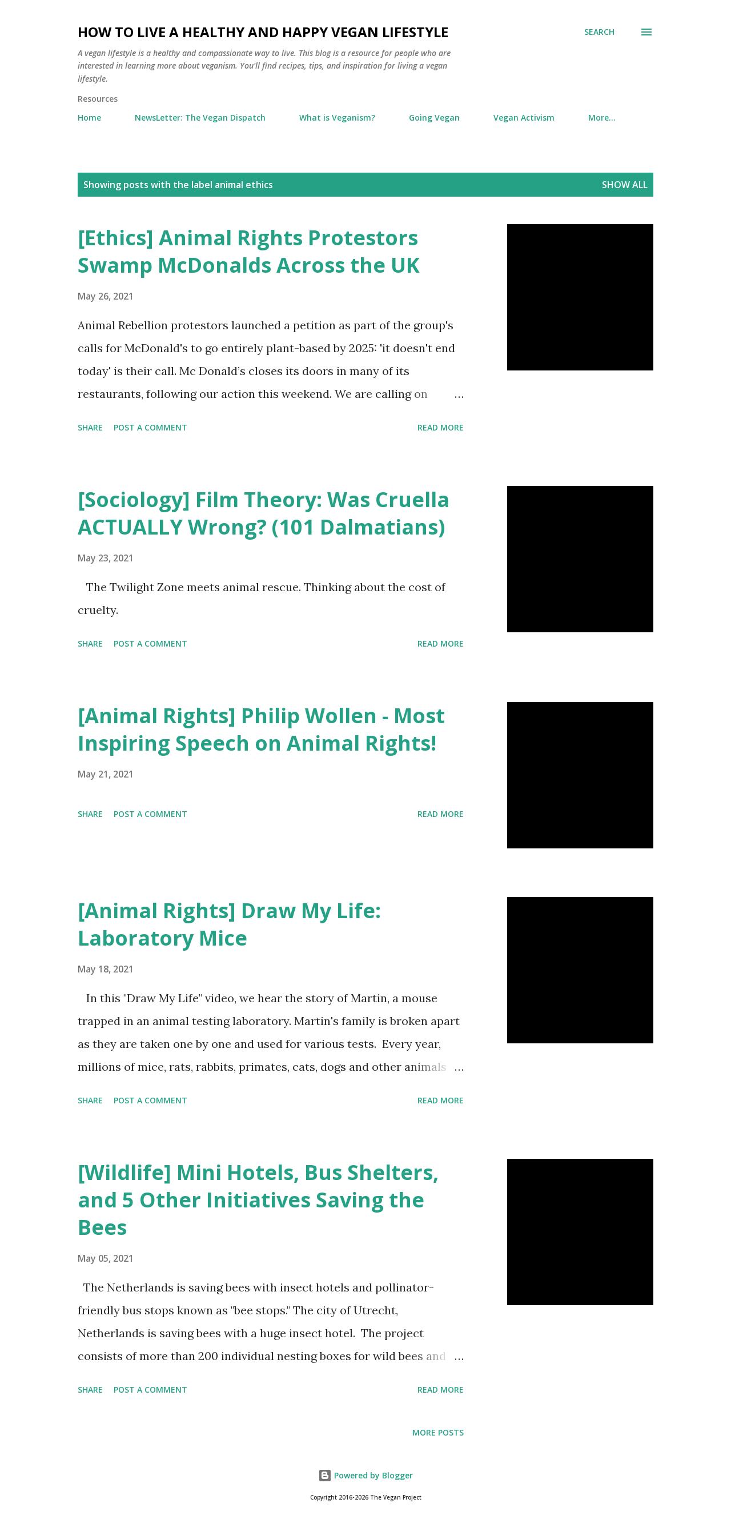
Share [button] (90, 427)
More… (602, 117)
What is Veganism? (337, 117)
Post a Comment (150, 427)
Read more (440, 427)
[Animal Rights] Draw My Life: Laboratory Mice (229, 924)
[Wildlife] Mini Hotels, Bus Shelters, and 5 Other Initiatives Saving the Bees (258, 1199)
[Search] (599, 32)
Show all (625, 184)
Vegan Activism (524, 117)
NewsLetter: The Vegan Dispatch (200, 117)
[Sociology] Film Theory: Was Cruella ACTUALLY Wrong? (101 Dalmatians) (263, 513)
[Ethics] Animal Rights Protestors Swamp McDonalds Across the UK (249, 251)
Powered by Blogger (365, 1475)
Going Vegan (434, 117)
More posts (438, 1432)
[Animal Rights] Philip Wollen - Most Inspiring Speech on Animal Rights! (261, 729)
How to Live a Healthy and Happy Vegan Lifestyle (263, 31)
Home (89, 117)
